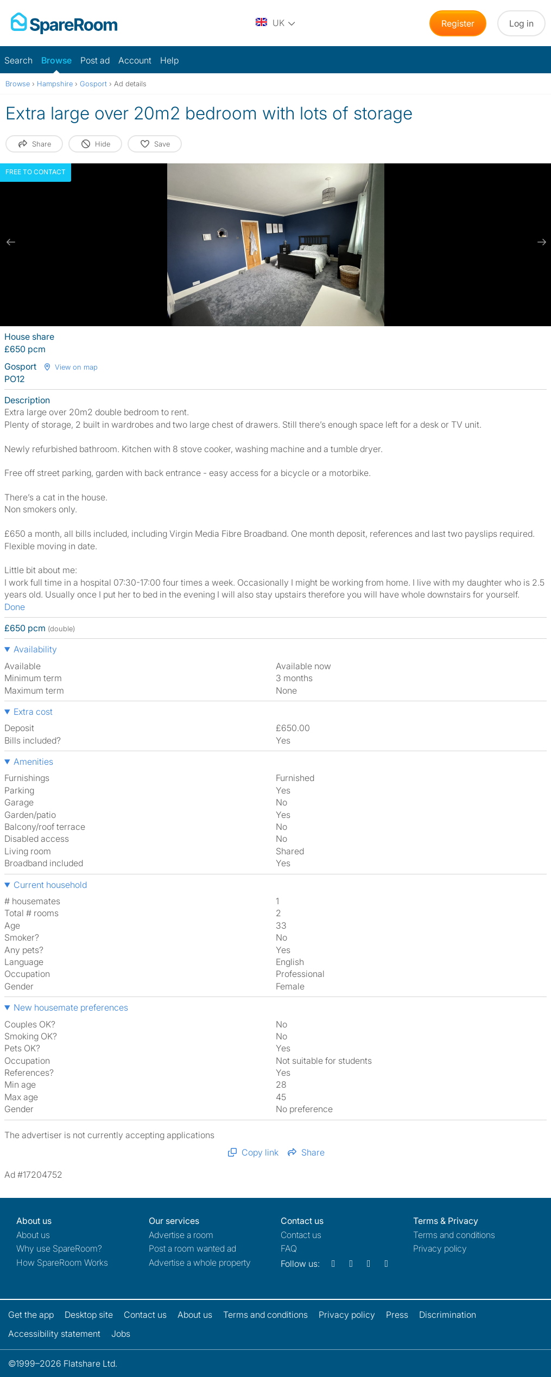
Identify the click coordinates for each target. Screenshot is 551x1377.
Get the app (31, 1314)
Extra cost (33, 711)
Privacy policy (440, 1248)
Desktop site (89, 1314)
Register (457, 23)
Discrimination (447, 1314)
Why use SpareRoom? (59, 1248)
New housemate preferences (71, 1007)
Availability (35, 649)
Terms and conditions (454, 1234)
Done (14, 606)
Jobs (120, 1333)
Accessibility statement (54, 1333)
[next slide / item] (540, 242)
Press (397, 1314)
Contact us (301, 1234)
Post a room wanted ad (192, 1248)
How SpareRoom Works (62, 1262)
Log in (521, 23)
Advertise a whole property (200, 1262)
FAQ (289, 1248)
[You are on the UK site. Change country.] (276, 23)
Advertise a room (181, 1234)
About (33, 1234)
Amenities (33, 761)
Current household (50, 884)
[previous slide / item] (11, 242)
